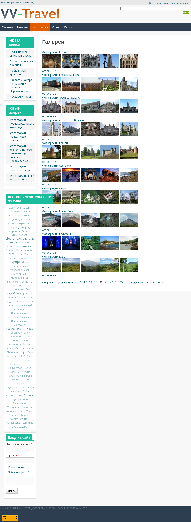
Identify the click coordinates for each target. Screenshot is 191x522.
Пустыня (25, 371)
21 (106, 282)
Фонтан (24, 419)
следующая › (137, 282)
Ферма (14, 419)
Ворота (25, 219)
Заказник (24, 242)
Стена (18, 395)
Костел (28, 254)
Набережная (24, 293)
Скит (24, 383)
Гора (30, 223)
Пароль (12, 455)
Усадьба (14, 415)
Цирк (15, 426)
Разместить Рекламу (23, 2)
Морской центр (15, 289)
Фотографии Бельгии (55, 143)
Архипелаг (15, 207)
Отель (29, 348)
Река (29, 375)
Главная (7, 27)
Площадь (15, 364)
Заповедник (24, 246)
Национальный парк (19, 329)
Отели (56, 27)
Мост (29, 289)
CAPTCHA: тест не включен (21, 480)
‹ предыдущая (64, 282)
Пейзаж (28, 356)
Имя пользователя (19, 444)
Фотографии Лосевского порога (22, 168)
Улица (29, 411)
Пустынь (14, 371)
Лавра (25, 262)
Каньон (29, 250)
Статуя (10, 395)
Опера (10, 348)
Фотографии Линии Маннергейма (22, 177)
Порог (27, 367)
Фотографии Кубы (53, 256)
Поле (26, 364)
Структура (15, 399)
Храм (18, 422)
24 (121, 282)
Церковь (28, 422)
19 (95, 282)
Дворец (25, 227)
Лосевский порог (20, 96)
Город (14, 227)
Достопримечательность (20, 240)
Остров (20, 348)
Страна (28, 395)
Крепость (24, 258)
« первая (47, 282)
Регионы (22, 27)
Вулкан (11, 223)
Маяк (26, 270)
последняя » (155, 282)
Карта (11, 254)
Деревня (14, 231)
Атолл (26, 207)
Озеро (24, 340)
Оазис (26, 332)
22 (111, 282)
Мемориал (19, 273)
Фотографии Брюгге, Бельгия (61, 52)
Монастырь (25, 285)
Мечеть (12, 285)
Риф (12, 379)
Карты (68, 27)
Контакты (6, 2)
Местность (26, 281)
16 (80, 282)
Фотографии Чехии (54, 188)
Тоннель (11, 411)
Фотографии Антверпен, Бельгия (63, 120)
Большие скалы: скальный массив (21, 53)
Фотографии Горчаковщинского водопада (22, 123)
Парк (23, 352)
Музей (11, 293)
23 (116, 282)
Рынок (20, 379)
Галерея (21, 223)
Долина (25, 231)
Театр (26, 399)
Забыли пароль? (179, 3)
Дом (14, 235)
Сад (27, 379)
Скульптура (12, 387)
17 (85, 282)
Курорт (15, 262)
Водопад (14, 219)
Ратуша (20, 375)
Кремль (13, 258)
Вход (151, 3)
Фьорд (10, 422)
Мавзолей (16, 270)
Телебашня (19, 403)
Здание (10, 250)
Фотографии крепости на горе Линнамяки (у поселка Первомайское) (21, 153)
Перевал (14, 360)
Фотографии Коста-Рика (57, 211)
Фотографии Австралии (57, 165)
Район (11, 375)
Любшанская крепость (18, 72)
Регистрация (162, 3)
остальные (49, 71)
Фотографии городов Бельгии (61, 97)
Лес (29, 266)
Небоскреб (15, 332)
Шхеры (23, 426)
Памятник (12, 352)
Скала (16, 383)
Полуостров (15, 367)
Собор (26, 391)
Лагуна (11, 266)
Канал (19, 250)
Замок (10, 246)
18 (90, 282)
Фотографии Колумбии (57, 234)
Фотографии (40, 27)
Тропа (21, 411)
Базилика (15, 211)
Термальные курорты (19, 407)
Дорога (23, 235)
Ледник (21, 266)
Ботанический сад (19, 215)
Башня (26, 211)
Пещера (25, 360)
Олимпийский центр (20, 344)
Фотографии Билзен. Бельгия (60, 75)
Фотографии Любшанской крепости (18, 136)
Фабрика (25, 415)
